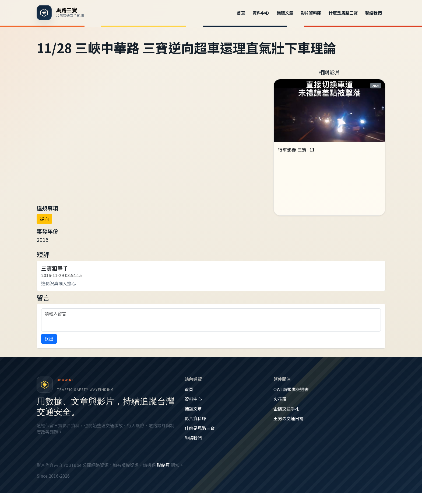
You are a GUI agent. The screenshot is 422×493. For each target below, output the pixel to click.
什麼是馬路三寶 (343, 13)
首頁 (241, 13)
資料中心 (261, 13)
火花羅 (279, 399)
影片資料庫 (311, 13)
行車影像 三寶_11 (296, 149)
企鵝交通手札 (286, 408)
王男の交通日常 (288, 418)
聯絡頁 (163, 465)
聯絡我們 (373, 13)
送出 (49, 339)
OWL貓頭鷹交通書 (291, 389)
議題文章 (285, 13)
